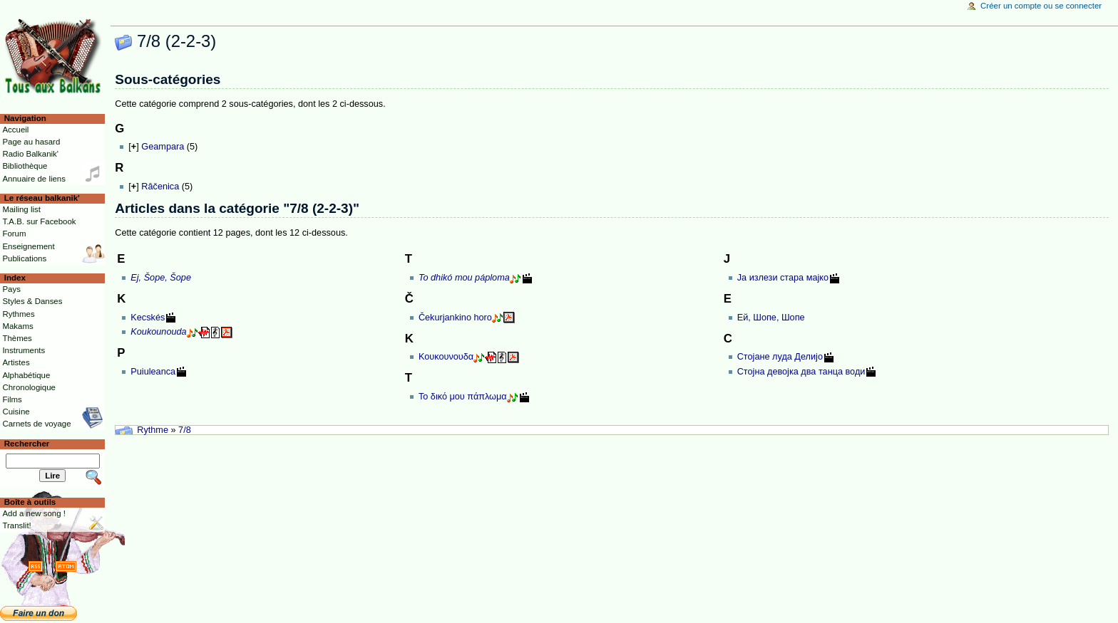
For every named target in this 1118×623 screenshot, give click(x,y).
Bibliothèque (24, 166)
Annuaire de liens (34, 178)
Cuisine (15, 411)
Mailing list (21, 209)
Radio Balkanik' (30, 154)
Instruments (23, 350)
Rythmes (18, 314)
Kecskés (147, 318)
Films (11, 399)
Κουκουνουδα (446, 357)
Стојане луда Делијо (780, 357)
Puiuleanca (152, 372)
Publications (24, 258)
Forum (14, 233)
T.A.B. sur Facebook (39, 221)
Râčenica (160, 187)
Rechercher (27, 443)
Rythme (152, 430)
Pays (11, 289)
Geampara (162, 147)
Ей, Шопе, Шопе (771, 318)
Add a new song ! (34, 513)
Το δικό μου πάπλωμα (463, 397)
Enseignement (28, 246)
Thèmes (16, 338)
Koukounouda (158, 332)
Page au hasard (31, 141)
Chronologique (29, 387)
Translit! (16, 525)
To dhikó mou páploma (464, 278)
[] (133, 147)
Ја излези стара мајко (783, 278)
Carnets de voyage (36, 423)
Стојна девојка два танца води (801, 372)
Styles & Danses (32, 301)
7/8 (184, 430)
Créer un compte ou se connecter (1041, 5)
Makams (17, 326)
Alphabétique (26, 375)
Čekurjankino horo (455, 318)
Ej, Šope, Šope (160, 278)
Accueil (15, 129)
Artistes (15, 362)
